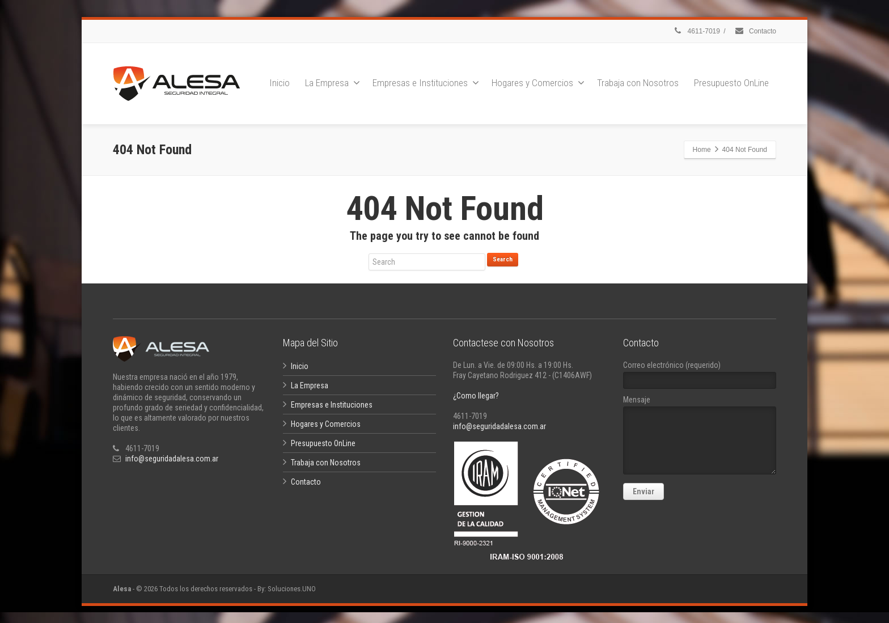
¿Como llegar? (476, 395)
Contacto (755, 31)
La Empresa (332, 82)
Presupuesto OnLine (731, 82)
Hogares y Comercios (538, 82)
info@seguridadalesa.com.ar (171, 458)
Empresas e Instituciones (425, 82)
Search (503, 259)
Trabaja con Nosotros (638, 82)
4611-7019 (696, 31)
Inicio (279, 82)
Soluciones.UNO (292, 588)
